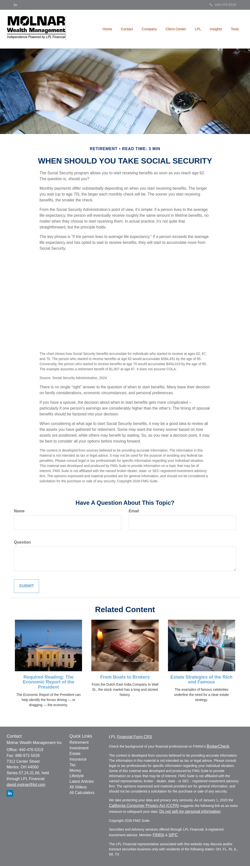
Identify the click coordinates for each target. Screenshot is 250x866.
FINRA (158, 835)
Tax (73, 765)
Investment (79, 748)
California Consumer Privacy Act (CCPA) (144, 806)
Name (19, 511)
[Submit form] (26, 586)
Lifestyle (77, 776)
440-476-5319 (223, 5)
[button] (126, 29)
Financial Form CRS (134, 737)
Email (134, 511)
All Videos (78, 787)
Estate (75, 754)
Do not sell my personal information (189, 811)
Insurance (78, 759)
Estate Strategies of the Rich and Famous (202, 679)
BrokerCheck (218, 746)
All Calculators (82, 793)
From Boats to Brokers (125, 677)
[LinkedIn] (15, 4)
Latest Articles (82, 781)
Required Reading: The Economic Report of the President (48, 682)
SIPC (172, 835)
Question (22, 542)
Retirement (79, 742)
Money (75, 770)
